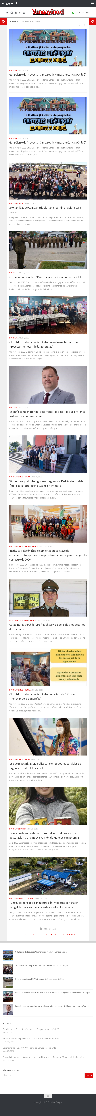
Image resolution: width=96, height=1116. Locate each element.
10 (46, 934)
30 (55, 934)
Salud (20, 477)
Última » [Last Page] (71, 934)
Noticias (13, 70)
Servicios (35, 546)
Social (21, 203)
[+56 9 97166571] (55, 1108)
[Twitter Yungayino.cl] (45, 1108)
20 (50, 934)
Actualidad (14, 620)
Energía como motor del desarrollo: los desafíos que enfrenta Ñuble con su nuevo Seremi (52, 1006)
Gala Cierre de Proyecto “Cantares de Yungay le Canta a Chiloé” (47, 74)
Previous (79, 24)
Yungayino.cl (9, 3)
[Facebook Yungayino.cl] (41, 1108)
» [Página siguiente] (63, 934)
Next (84, 24)
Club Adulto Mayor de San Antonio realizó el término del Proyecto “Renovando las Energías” (53, 992)
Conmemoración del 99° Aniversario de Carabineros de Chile (45, 277)
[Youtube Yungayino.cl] (50, 1108)
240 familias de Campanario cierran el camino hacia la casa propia (41, 965)
